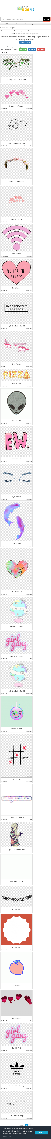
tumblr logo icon (25, 42)
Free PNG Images (7, 24)
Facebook (32, 49)
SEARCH (46, 19)
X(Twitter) (5, 52)
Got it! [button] (41, 1132)
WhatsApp (23, 49)
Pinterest (41, 49)
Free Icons (19, 24)
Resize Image (29, 24)
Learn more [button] (7, 1136)
